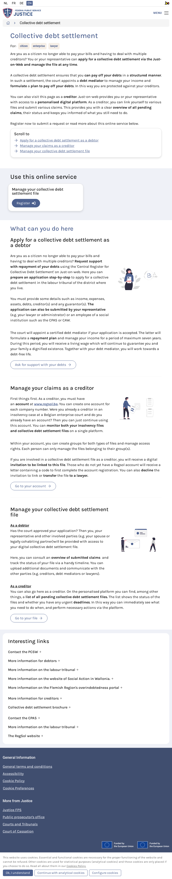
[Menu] (161, 13)
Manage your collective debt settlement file (55, 151)
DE (22, 3)
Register (26, 203)
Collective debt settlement (40, 23)
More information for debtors (33, 661)
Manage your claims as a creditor (47, 145)
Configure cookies (105, 873)
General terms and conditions (27, 766)
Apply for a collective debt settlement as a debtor (59, 140)
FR (14, 3)
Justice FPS (12, 810)
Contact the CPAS (23, 718)
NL (6, 3)
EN (30, 3)
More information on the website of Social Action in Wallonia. (59, 679)
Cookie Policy (14, 781)
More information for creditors (34, 698)
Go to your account (33, 486)
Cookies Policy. (76, 866)
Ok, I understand (18, 873)
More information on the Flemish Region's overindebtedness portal (64, 687)
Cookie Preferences (18, 788)
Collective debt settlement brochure (38, 707)
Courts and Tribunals (20, 824)
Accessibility (13, 773)
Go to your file (29, 618)
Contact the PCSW (23, 652)
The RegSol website (24, 736)
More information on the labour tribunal (42, 670)
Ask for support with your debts (43, 365)
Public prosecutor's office (24, 817)
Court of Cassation (18, 831)
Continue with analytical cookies (61, 873)
